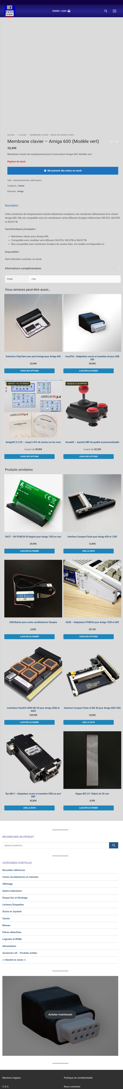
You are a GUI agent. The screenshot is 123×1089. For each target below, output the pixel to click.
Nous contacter (72, 1051)
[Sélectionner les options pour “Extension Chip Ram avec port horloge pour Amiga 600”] (29, 335)
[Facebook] (65, 1060)
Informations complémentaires (23, 233)
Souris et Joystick (12, 876)
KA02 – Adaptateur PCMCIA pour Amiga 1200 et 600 (92, 587)
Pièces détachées (11, 897)
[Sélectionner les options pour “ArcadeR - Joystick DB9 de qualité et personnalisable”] (88, 421)
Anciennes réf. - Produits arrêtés (19, 918)
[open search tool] (105, 11)
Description (11, 170)
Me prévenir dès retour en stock (63, 135)
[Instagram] (69, 1060)
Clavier (22, 100)
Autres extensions (12, 855)
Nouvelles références (13, 835)
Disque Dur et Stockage (15, 862)
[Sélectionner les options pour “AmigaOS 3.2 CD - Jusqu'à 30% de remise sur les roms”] (29, 421)
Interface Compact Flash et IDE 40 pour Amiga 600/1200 (92, 673)
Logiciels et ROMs (12, 904)
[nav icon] (114, 11)
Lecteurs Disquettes (13, 869)
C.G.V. (5, 1051)
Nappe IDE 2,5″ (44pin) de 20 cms (92, 758)
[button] (88, 335)
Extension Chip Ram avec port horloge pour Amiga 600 (33, 321)
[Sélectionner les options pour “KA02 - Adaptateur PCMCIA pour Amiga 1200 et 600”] (88, 601)
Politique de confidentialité (78, 1042)
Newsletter (8, 1060)
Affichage (7, 848)
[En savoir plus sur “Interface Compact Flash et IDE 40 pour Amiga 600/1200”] (88, 687)
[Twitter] (73, 1060)
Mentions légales (11, 1042)
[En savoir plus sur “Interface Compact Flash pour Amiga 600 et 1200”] (88, 516)
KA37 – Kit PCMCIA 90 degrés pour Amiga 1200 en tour (33, 501)
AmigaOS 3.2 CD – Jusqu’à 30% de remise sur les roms (33, 407)
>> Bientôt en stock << (14, 924)
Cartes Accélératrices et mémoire (20, 842)
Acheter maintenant (60, 979)
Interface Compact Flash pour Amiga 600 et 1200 (92, 501)
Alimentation (9, 911)
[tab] (63, 196)
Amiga (20, 156)
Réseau (6, 890)
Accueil (11, 100)
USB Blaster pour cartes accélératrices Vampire (33, 587)
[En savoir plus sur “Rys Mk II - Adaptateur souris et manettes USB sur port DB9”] (29, 773)
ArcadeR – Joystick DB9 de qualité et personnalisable (92, 407)
